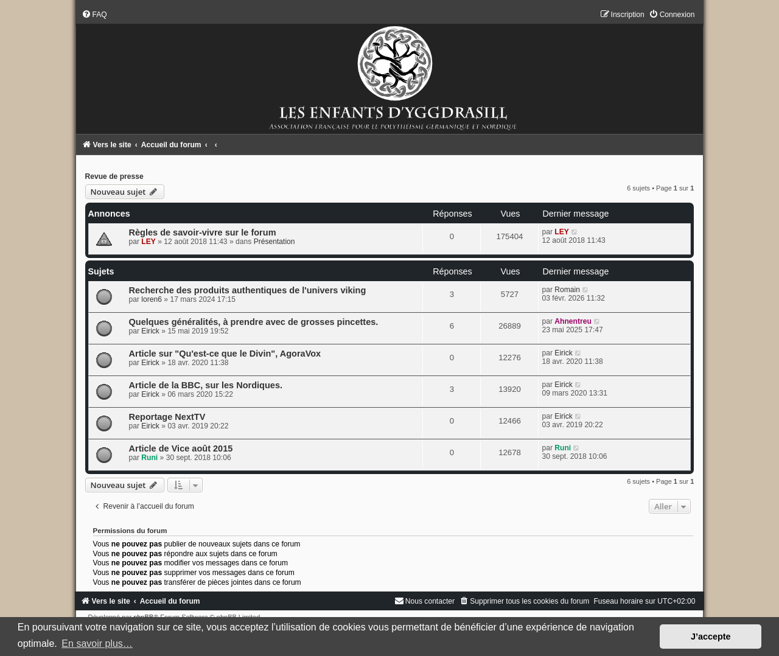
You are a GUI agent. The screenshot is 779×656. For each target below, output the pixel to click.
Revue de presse (114, 176)
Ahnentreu (572, 321)
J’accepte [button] (711, 636)
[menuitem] (94, 14)
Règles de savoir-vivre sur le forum (202, 232)
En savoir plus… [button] (97, 643)
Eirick (150, 331)
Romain (567, 289)
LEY (148, 241)
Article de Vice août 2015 (181, 448)
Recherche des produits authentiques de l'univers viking (247, 290)
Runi (149, 457)
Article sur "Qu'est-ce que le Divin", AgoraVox (225, 353)
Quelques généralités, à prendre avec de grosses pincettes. (254, 322)
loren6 (151, 299)
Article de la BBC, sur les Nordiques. (205, 385)
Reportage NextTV (167, 417)
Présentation (274, 241)
